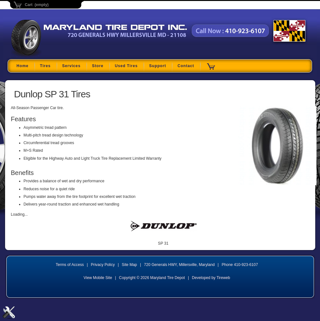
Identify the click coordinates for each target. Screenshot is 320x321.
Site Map (129, 264)
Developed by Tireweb (211, 278)
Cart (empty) (37, 5)
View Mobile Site (97, 278)
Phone (240, 264)
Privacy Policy (103, 264)
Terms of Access (70, 264)
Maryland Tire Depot (51, 55)
